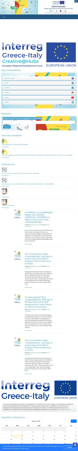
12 (43, 436)
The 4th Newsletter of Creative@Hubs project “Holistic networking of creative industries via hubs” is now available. (37, 155)
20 (54, 439)
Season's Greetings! (8, 205)
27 (54, 443)
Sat (71, 425)
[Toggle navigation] (3, 17)
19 (43, 439)
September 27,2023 (36, 225)
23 (11, 443)
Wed (39, 425)
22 (75, 439)
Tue (28, 425)
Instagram (39, 92)
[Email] (39, 122)
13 (54, 436)
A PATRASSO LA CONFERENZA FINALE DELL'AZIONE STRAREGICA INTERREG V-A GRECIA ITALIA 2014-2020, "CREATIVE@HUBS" (39, 217)
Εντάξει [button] (69, 447)
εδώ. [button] (27, 448)
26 (43, 443)
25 (32, 443)
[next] (75, 421)
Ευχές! (4, 195)
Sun (7, 425)
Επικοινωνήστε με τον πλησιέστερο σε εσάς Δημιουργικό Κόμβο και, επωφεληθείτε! (28, 184)
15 (75, 436)
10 (22, 436)
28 (64, 443)
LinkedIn (39, 102)
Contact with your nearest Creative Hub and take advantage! (20, 173)
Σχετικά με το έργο (39, 78)
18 (32, 439)
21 (64, 439)
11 (32, 436)
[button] (76, 1)
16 (11, 439)
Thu (50, 425)
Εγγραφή (7, 127)
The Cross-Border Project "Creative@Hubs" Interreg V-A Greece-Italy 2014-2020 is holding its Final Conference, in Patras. (38, 258)
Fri (60, 425)
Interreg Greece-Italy (65, 409)
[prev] (72, 421)
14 (64, 436)
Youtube (39, 97)
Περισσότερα (5, 146)
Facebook (39, 87)
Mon (17, 425)
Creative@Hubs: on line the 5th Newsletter (15, 144)
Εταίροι (39, 83)
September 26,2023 (36, 309)
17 (22, 439)
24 (22, 443)
